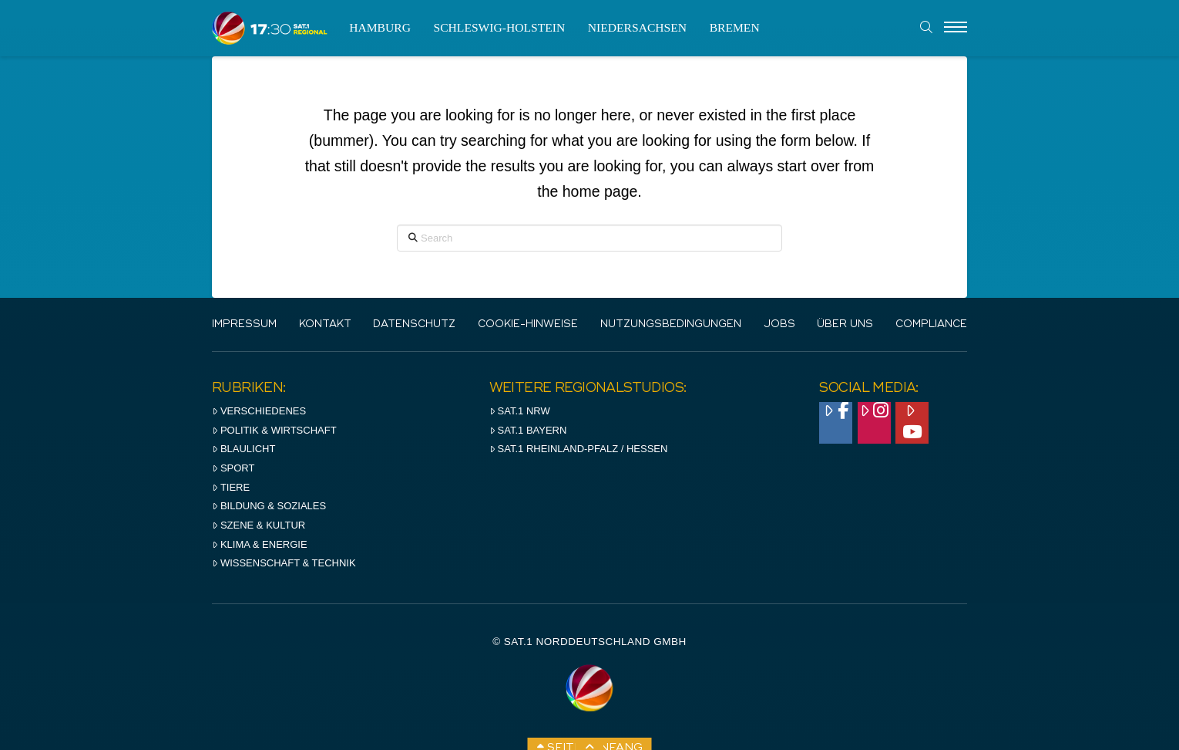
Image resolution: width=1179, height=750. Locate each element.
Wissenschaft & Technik (284, 563)
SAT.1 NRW (519, 411)
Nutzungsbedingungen (670, 324)
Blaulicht (243, 448)
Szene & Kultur (258, 525)
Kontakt (325, 324)
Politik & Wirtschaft (274, 430)
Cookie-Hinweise (528, 324)
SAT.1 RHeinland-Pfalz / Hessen (578, 448)
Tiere (231, 487)
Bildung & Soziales (269, 506)
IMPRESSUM (244, 324)
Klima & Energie (259, 544)
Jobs (779, 324)
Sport (233, 468)
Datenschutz (414, 324)
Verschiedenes (259, 411)
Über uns (845, 324)
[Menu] (955, 28)
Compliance (931, 324)
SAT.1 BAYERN (528, 430)
